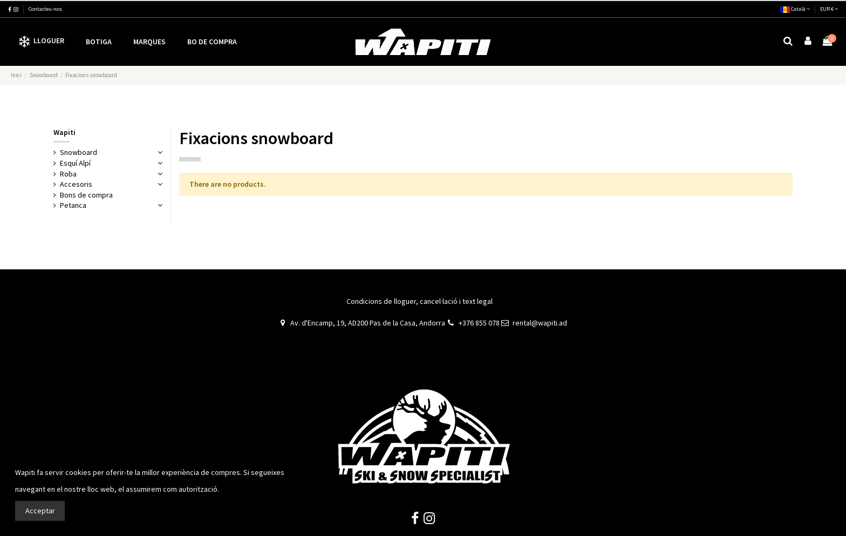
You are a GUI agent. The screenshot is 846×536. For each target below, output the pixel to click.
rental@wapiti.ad (540, 323)
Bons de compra (86, 195)
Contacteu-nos (45, 8)
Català (795, 8)
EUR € (829, 8)
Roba (68, 174)
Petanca (73, 205)
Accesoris (76, 184)
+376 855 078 (479, 323)
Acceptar (40, 510)
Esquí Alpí (75, 163)
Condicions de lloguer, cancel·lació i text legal (419, 301)
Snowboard (78, 152)
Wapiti (64, 132)
